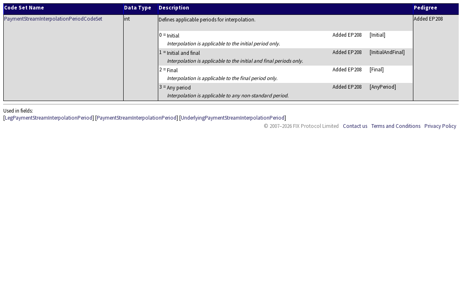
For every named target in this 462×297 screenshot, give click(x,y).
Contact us (355, 126)
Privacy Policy (440, 126)
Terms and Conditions (395, 126)
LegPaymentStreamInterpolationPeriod (48, 117)
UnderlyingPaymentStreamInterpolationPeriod (232, 117)
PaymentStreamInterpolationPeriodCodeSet (53, 18)
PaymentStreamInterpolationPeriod (136, 117)
